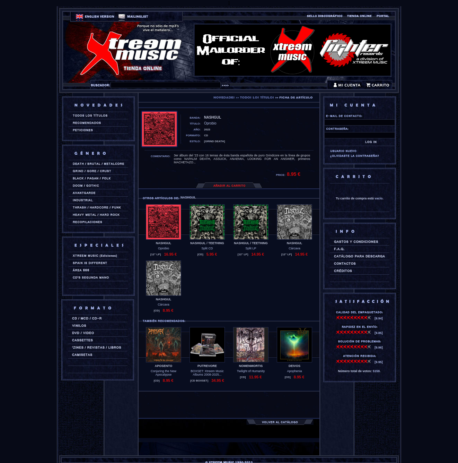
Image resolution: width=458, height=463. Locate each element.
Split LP (250, 248)
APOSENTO (163, 366)
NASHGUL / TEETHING (207, 243)
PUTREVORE (207, 366)
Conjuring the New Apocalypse (163, 372)
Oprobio (163, 248)
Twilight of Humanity (251, 371)
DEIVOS (294, 366)
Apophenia (294, 371)
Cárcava (294, 248)
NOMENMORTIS (251, 366)
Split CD (207, 248)
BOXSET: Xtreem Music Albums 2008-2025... (207, 372)
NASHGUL (163, 243)
